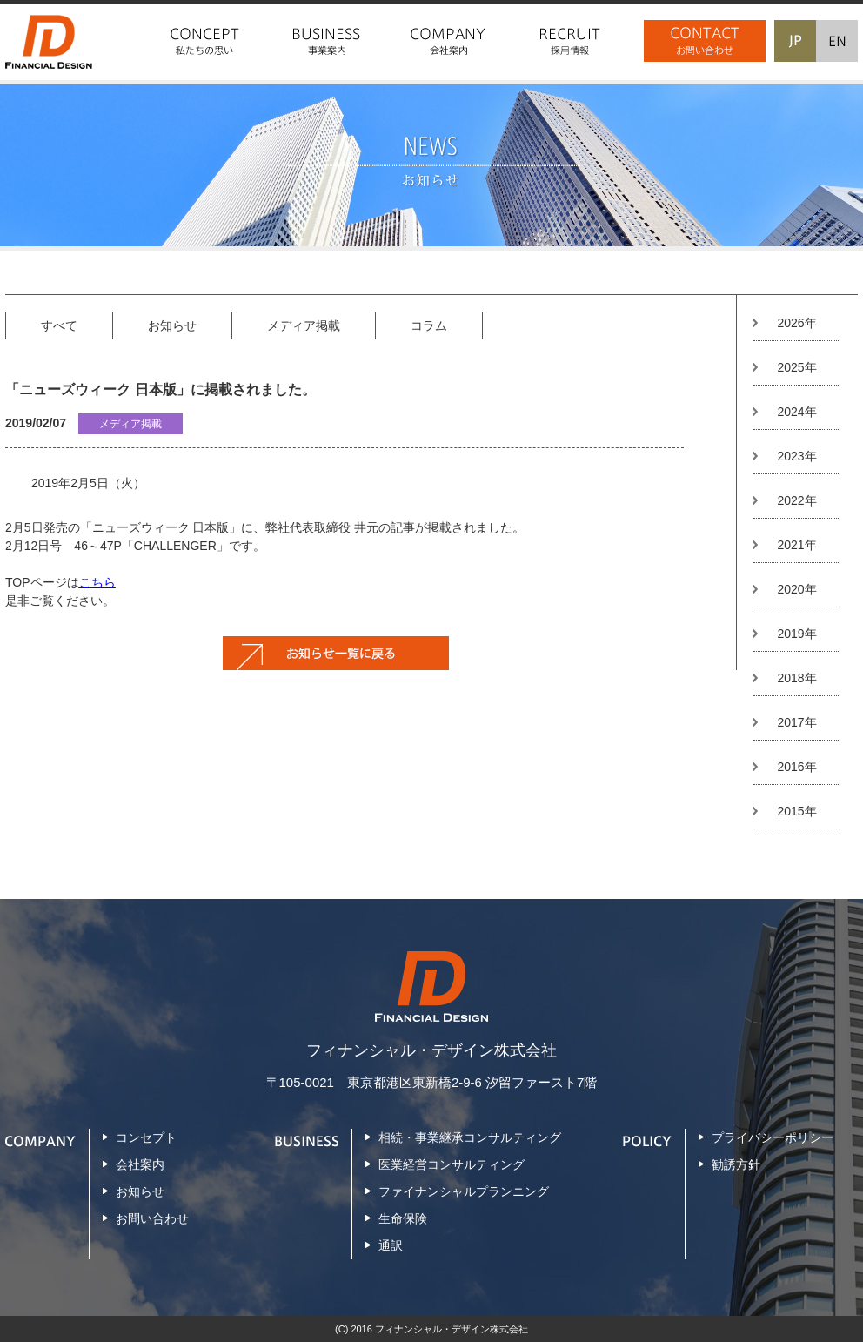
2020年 (796, 589)
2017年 (796, 722)
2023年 (796, 456)
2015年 (796, 811)
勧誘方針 (736, 1164)
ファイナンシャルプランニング (463, 1191)
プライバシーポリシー (772, 1137)
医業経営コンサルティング (451, 1164)
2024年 (796, 412)
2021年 (796, 545)
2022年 (796, 500)
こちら (97, 582)
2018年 (796, 678)
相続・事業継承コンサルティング (469, 1137)
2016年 (796, 767)
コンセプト (146, 1137)
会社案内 (140, 1164)
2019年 (796, 634)
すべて (59, 325)
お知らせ (172, 325)
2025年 (796, 367)
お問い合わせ (152, 1218)
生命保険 (402, 1218)
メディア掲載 (303, 325)
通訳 (390, 1245)
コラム (429, 325)
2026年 (796, 323)
